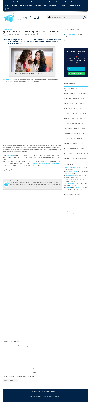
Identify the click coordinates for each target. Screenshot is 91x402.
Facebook (62, 5)
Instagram (67, 203)
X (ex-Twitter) (68, 199)
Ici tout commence (11, 5)
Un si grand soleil (26, 5)
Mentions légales (36, 391)
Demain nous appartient (64, 2)
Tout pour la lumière (80, 187)
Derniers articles (29, 2)
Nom (34, 368)
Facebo (67, 201)
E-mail (35, 372)
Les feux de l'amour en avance (72, 183)
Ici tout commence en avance (71, 175)
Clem (11, 29)
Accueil (7, 2)
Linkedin (67, 215)
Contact (44, 391)
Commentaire (6, 349)
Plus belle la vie (40, 5)
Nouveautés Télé (6, 29)
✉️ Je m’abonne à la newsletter (76, 68)
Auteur (48, 391)
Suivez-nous (16, 2)
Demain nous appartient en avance (73, 167)
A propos (53, 391)
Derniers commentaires (45, 2)
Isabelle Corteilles (44, 34)
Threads (67, 205)
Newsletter (52, 5)
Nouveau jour (68, 187)
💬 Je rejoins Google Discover (76, 73)
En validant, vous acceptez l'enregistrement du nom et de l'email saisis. (19, 376)
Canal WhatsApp (74, 5)
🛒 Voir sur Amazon (11, 9)
